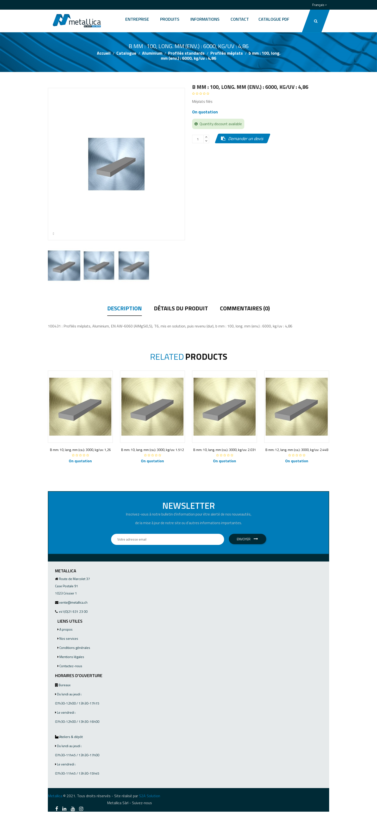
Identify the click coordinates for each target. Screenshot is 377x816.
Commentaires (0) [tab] (245, 309)
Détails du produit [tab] (181, 309)
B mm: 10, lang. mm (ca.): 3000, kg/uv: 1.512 (152, 449)
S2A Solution (149, 796)
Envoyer (247, 539)
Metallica (55, 796)
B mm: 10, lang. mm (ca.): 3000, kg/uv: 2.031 (224, 449)
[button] (316, 21)
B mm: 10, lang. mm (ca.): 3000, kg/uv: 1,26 (80, 449)
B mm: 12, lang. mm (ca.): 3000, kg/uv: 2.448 (296, 449)
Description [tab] (124, 309)
